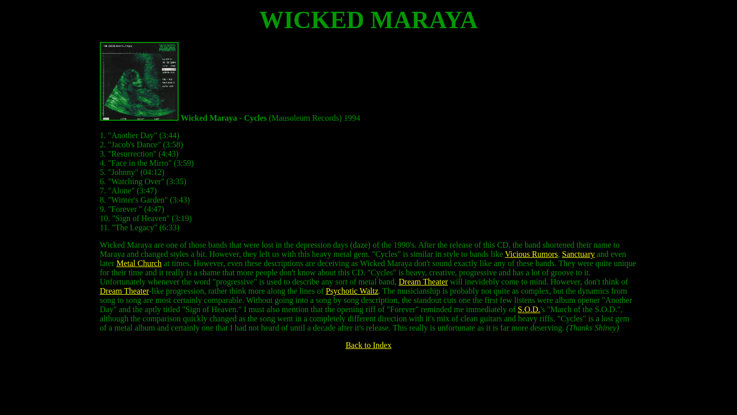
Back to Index (368, 345)
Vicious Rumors (531, 254)
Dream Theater (423, 281)
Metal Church (138, 263)
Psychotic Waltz (352, 291)
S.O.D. (529, 309)
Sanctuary (578, 254)
